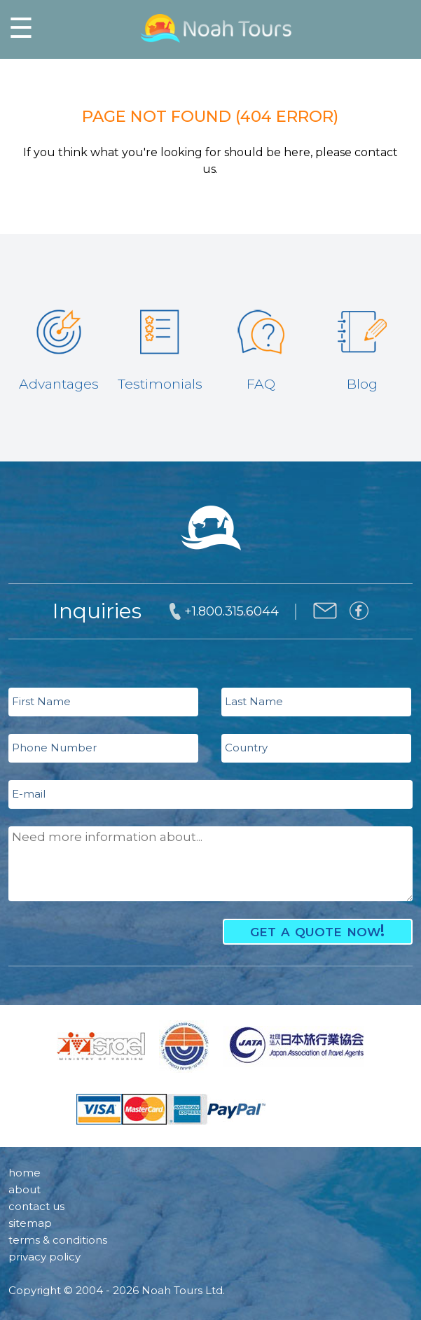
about (24, 1189)
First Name (41, 701)
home (24, 1172)
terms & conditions (57, 1239)
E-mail (29, 793)
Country (246, 747)
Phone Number (54, 747)
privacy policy (44, 1256)
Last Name (254, 701)
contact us (36, 1206)
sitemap (30, 1223)
